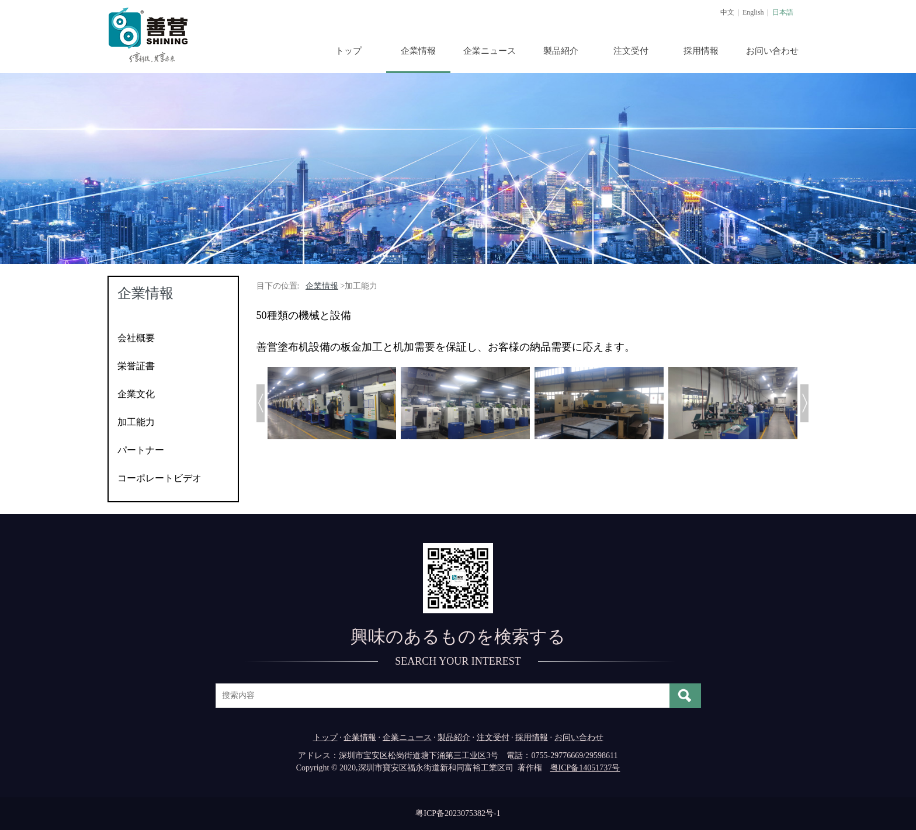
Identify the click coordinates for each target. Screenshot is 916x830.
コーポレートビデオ (159, 478)
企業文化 (136, 394)
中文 (727, 12)
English (753, 12)
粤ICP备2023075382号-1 (457, 813)
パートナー (140, 450)
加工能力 (136, 422)
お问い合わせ (772, 50)
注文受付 (630, 50)
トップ (348, 50)
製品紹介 (560, 50)
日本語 (782, 12)
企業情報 (418, 50)
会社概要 (136, 338)
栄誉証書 (136, 366)
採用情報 (701, 50)
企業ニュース (489, 50)
